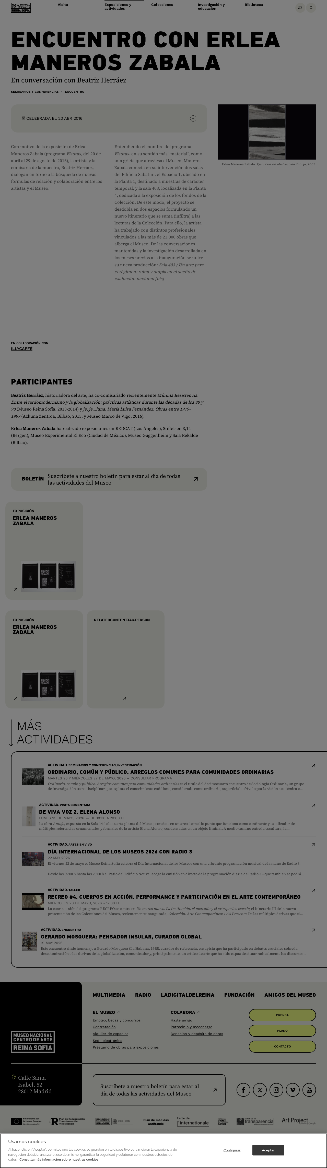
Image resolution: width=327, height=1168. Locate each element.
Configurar (232, 1154)
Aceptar (268, 1154)
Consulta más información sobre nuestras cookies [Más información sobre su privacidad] (58, 1163)
